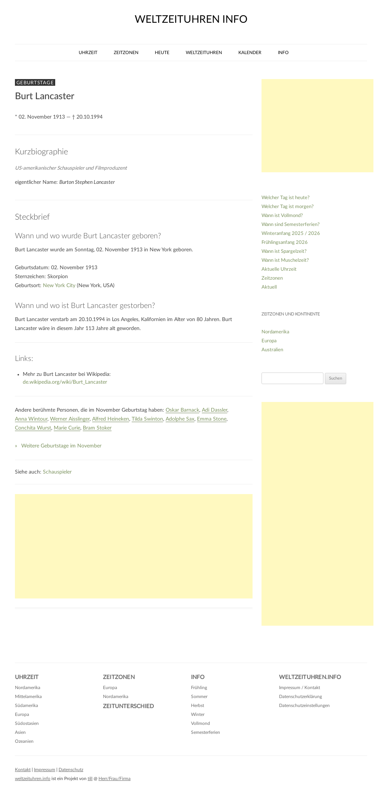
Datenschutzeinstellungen (304, 705)
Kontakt (23, 769)
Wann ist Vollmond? (282, 215)
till (90, 778)
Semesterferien (205, 732)
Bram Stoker (97, 428)
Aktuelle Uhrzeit (279, 269)
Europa (269, 341)
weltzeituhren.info (32, 778)
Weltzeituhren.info (310, 677)
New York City (59, 285)
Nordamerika (275, 332)
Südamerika (26, 705)
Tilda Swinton (147, 419)
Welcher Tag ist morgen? (288, 206)
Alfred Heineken (110, 419)
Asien (20, 732)
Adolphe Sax (180, 419)
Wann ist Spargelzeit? (284, 251)
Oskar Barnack (182, 410)
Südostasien (27, 723)
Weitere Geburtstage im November (61, 446)
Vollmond (200, 723)
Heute (162, 52)
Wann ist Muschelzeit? (285, 260)
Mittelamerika (28, 696)
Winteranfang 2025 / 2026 (291, 233)
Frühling (199, 687)
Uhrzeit (88, 52)
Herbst (197, 705)
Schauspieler (57, 472)
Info (283, 52)
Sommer (199, 696)
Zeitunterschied (128, 706)
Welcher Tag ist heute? (286, 197)
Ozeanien (24, 741)
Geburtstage (35, 83)
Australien (272, 350)
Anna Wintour (31, 419)
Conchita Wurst (33, 428)
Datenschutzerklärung (300, 696)
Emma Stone (211, 419)
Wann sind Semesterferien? (291, 224)
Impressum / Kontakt (299, 687)
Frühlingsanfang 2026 (285, 242)
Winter (197, 714)
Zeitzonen (126, 52)
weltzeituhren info (191, 19)
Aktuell (269, 287)
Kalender (250, 52)
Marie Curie (67, 428)
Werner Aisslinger (70, 419)
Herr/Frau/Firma (114, 778)
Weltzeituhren (204, 52)
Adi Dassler (214, 410)
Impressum (44, 769)
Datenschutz (71, 769)
